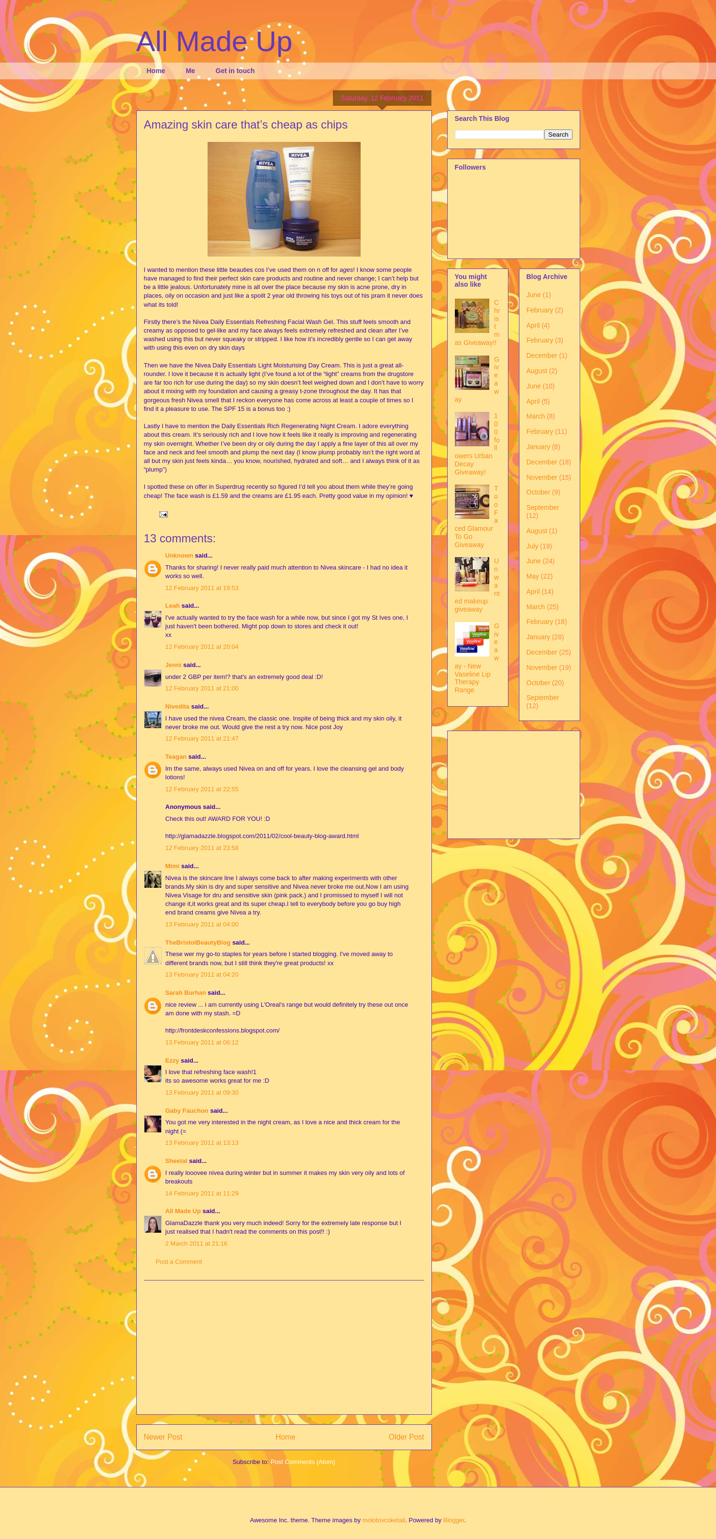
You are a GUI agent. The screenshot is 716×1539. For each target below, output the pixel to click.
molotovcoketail (384, 1520)
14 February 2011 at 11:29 (202, 1193)
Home (156, 71)
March (536, 416)
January (539, 447)
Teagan (176, 756)
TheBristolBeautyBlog (198, 942)
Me (190, 71)
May (533, 576)
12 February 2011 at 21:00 (202, 688)
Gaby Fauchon (187, 1110)
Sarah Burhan (185, 992)
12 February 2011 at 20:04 (202, 646)
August (537, 371)
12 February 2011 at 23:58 (202, 847)
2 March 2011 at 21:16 (196, 1243)
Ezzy (172, 1060)
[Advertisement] (284, 1347)
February (540, 310)
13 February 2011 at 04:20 (202, 974)
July (533, 546)
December (542, 355)
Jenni (173, 664)
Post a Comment (179, 1261)
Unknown (179, 555)
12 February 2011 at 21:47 (202, 738)
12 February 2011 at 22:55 (202, 789)
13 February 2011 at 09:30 (202, 1092)
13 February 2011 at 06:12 (202, 1042)
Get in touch (235, 71)
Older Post (406, 1437)
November (542, 477)
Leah (172, 605)
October (539, 492)
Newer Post (163, 1437)
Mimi (172, 866)
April (533, 325)
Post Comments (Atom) (303, 1461)
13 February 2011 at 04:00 (202, 924)
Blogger (453, 1520)
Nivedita (177, 706)
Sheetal (176, 1160)
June (534, 295)
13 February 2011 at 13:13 (202, 1142)
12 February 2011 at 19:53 (202, 588)
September (543, 507)
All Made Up (214, 41)
